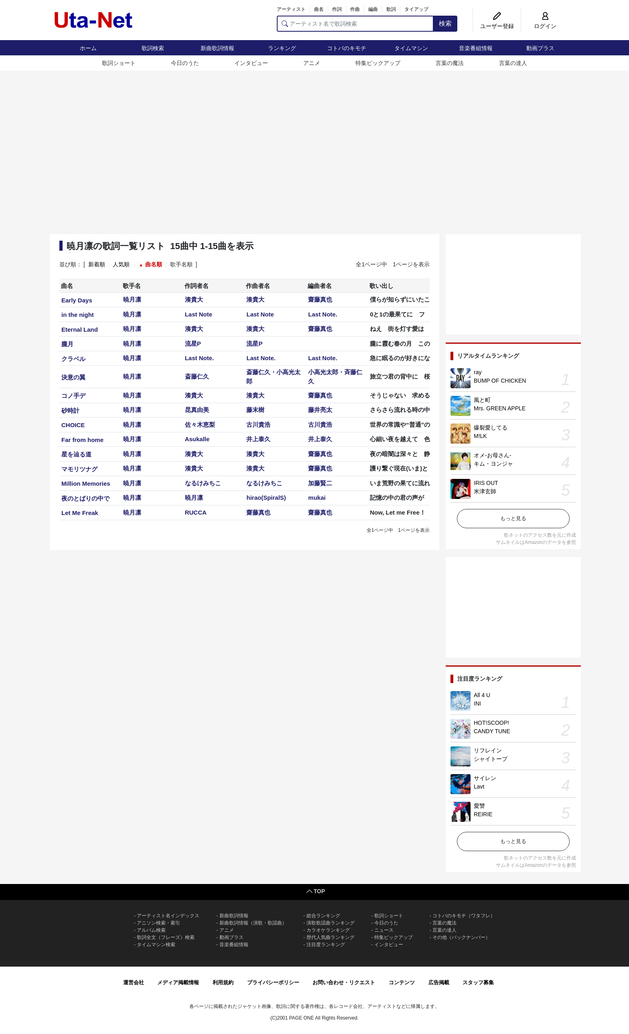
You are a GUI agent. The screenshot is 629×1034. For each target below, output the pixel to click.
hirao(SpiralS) (266, 497)
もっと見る (513, 518)
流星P (193, 343)
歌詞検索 (153, 48)
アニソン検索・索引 (158, 923)
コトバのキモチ (346, 48)
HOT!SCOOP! (491, 723)
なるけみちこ (203, 483)
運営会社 (133, 982)
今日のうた (185, 63)
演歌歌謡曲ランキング (330, 923)
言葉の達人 (513, 63)
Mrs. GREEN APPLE (500, 408)
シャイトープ (490, 759)
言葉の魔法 (450, 63)
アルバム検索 (151, 930)
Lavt (479, 786)
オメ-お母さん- (492, 455)
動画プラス (540, 48)
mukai (316, 497)
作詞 (337, 9)
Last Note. (322, 314)
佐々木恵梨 (200, 424)
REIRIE (483, 814)
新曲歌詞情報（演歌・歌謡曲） (253, 923)
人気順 (121, 264)
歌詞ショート (119, 63)
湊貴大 (194, 299)
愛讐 (479, 806)
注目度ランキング (325, 944)
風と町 (482, 400)
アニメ (311, 63)
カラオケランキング (328, 930)
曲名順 (153, 264)
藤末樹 (255, 409)
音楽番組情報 (476, 48)
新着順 (96, 264)
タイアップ (416, 9)
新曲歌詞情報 (217, 48)
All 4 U (482, 695)
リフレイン (488, 750)
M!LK (480, 436)
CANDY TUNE (492, 731)
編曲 (373, 9)
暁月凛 (132, 299)
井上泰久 (258, 439)
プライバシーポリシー (273, 982)
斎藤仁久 (197, 376)
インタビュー (251, 63)
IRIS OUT (486, 483)
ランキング (282, 48)
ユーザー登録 (497, 26)
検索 (445, 23)
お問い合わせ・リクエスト (343, 982)
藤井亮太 (320, 409)
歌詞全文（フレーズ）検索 (166, 937)
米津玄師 (485, 491)
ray (477, 372)
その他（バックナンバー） (461, 937)
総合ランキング (323, 915)
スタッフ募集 (478, 982)
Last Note (198, 314)
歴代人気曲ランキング (330, 937)
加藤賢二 (320, 483)
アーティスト (291, 9)
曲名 (319, 9)
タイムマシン (411, 48)
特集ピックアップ (377, 63)
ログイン (545, 26)
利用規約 (223, 982)
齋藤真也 (320, 299)
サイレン (485, 778)
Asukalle (197, 439)
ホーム (88, 48)
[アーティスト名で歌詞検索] (355, 24)
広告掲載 (438, 982)
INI (477, 703)
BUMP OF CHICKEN (500, 380)
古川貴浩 (258, 424)
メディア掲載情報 (178, 982)
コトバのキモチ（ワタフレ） (463, 915)
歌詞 (391, 9)
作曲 (355, 9)
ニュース (384, 930)
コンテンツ (402, 982)
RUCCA (196, 512)
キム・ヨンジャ (493, 463)
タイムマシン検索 (156, 944)
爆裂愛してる (490, 427)
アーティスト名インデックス (168, 915)
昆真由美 (197, 409)
